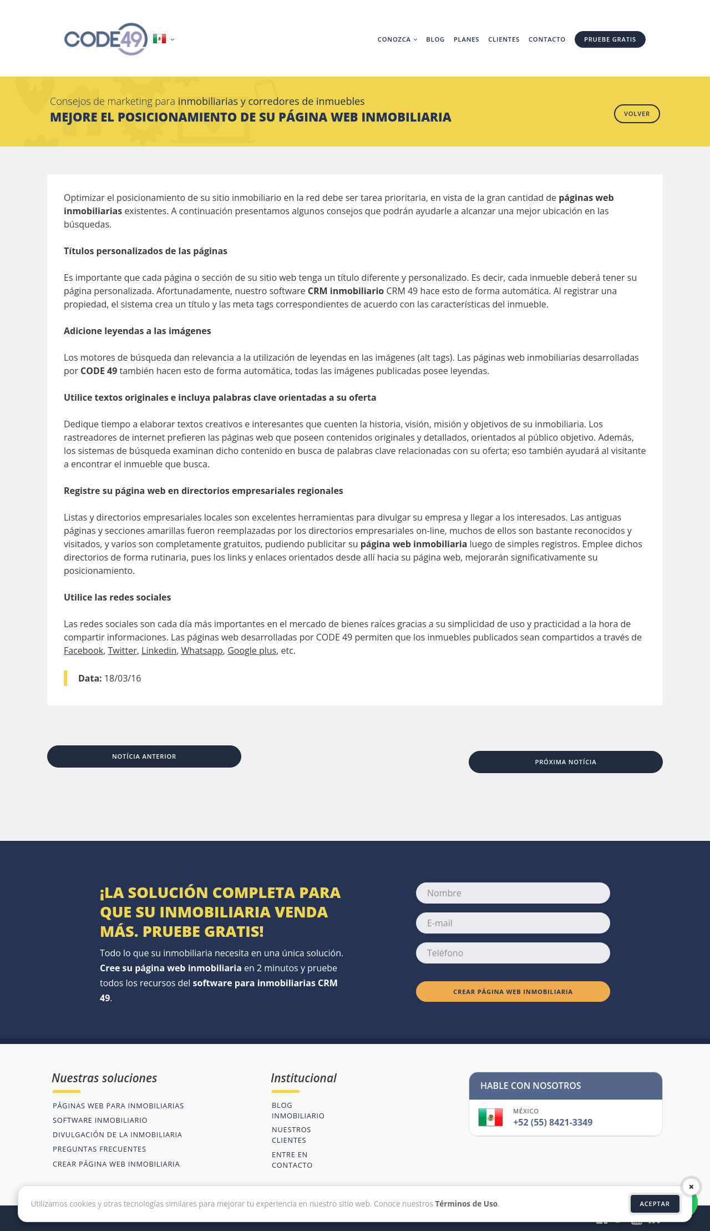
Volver (637, 113)
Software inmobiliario (100, 1120)
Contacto (547, 39)
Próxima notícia (565, 762)
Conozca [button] (398, 39)
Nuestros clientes (291, 1134)
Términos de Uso (466, 1203)
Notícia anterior (144, 756)
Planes (466, 39)
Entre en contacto (292, 1159)
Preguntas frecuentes (99, 1149)
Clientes (504, 39)
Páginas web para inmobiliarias (118, 1106)
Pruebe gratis (610, 39)
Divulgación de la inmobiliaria (117, 1134)
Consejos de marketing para (207, 101)
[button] (165, 39)
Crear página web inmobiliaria (513, 991)
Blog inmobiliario (298, 1110)
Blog (435, 39)
